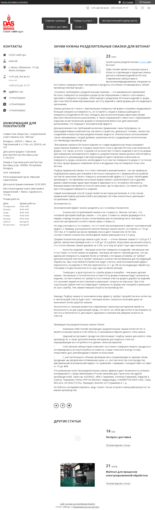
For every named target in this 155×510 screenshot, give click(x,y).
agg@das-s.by (16, 91)
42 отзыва (127, 2)
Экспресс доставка (56, 26)
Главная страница (55, 20)
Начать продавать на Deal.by (14, 2)
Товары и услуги (82, 20)
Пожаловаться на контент (86, 506)
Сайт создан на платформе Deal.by (77, 503)
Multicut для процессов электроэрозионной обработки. (127, 473)
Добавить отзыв (142, 8)
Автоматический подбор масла (119, 20)
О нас (78, 26)
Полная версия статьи (118, 445)
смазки (143, 61)
